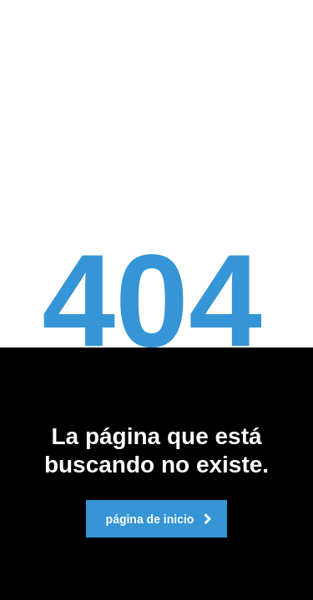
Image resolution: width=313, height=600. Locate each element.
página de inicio (159, 519)
